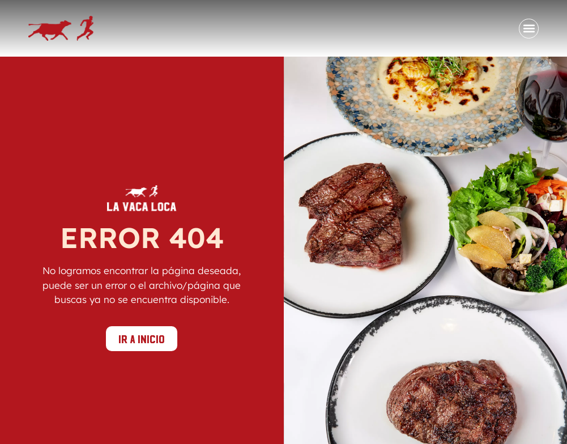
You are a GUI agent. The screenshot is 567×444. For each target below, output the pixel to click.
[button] (529, 29)
